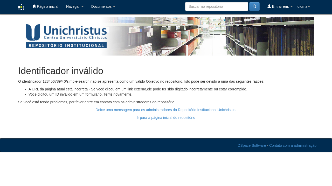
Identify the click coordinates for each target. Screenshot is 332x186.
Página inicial (45, 6)
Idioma (303, 6)
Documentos (103, 6)
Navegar (75, 6)
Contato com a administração (292, 145)
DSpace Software (252, 145)
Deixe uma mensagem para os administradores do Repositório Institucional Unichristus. (165, 110)
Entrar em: (280, 6)
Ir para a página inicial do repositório (166, 117)
